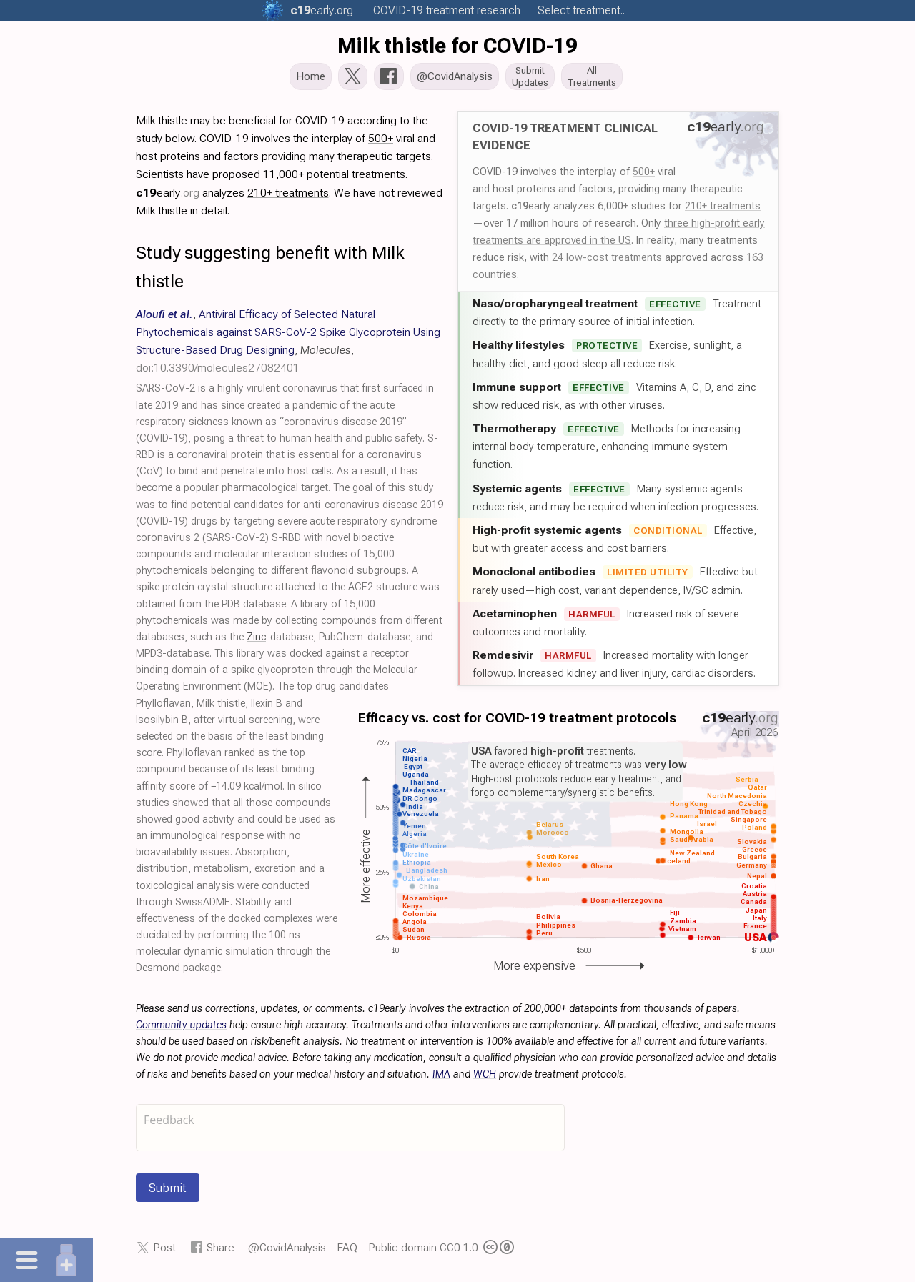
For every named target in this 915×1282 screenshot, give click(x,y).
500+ (644, 175)
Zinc (256, 641)
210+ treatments (723, 210)
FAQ (347, 1251)
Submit (168, 1192)
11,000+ (283, 178)
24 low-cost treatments (607, 261)
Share (220, 1251)
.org (321, 10)
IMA (441, 1079)
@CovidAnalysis (287, 1251)
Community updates (181, 1029)
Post (164, 1251)
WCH (484, 1079)
